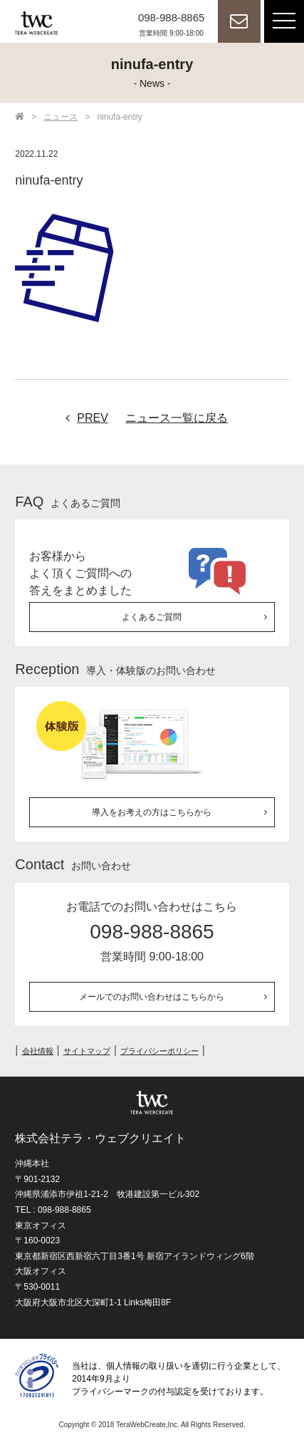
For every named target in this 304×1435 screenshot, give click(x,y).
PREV (83, 418)
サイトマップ (86, 1051)
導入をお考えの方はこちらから (151, 812)
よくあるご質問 (152, 617)
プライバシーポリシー (159, 1051)
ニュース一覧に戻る (176, 418)
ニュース (60, 117)
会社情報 (37, 1051)
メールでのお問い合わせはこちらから (151, 997)
